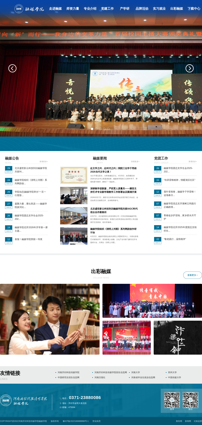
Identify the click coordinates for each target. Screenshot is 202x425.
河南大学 (135, 372)
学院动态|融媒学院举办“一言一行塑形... (30, 194)
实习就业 (159, 8)
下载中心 (194, 8)
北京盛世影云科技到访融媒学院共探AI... (31, 170)
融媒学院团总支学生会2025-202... (29, 217)
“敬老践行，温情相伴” (175, 239)
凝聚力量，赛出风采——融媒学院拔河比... (31, 205)
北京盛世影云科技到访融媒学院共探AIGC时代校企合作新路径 (114, 210)
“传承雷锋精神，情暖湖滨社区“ (179, 180)
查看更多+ (44, 162)
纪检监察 (198, 421)
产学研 (124, 8)
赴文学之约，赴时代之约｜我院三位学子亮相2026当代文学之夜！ (113, 170)
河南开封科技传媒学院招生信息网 (111, 372)
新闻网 (188, 421)
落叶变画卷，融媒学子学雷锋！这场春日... (180, 193)
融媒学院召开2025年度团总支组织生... (180, 229)
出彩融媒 (176, 8)
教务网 (179, 421)
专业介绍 (90, 8)
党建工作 (107, 8)
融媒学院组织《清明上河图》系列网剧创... (31, 182)
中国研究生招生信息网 (68, 377)
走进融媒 (55, 8)
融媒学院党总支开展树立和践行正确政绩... (180, 205)
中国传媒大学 (174, 377)
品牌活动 (142, 8)
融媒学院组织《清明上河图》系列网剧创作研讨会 (113, 231)
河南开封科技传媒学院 (68, 372)
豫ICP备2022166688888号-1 (76, 421)
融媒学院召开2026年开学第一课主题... (31, 229)
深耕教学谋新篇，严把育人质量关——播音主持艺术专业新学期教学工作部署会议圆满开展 (113, 190)
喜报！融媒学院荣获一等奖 (28, 239)
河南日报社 (100, 377)
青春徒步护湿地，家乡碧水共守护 (180, 217)
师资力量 (72, 8)
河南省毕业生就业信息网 (143, 377)
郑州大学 (172, 372)
